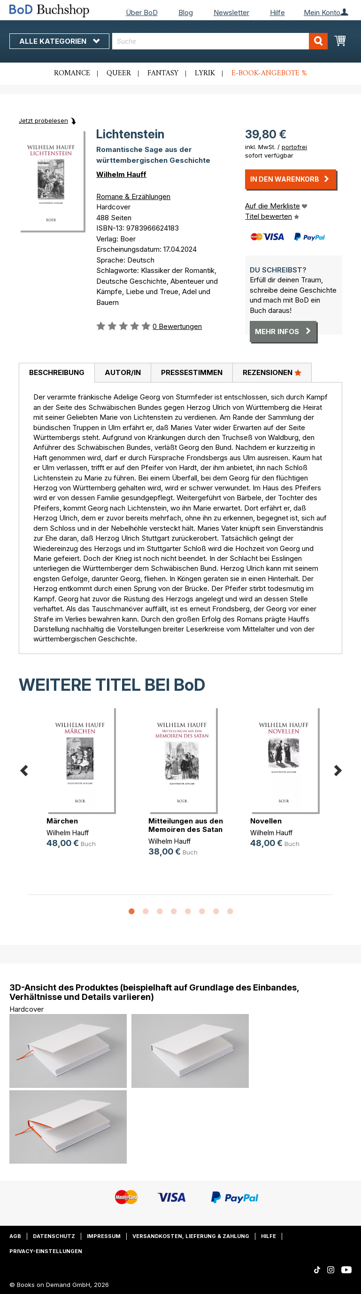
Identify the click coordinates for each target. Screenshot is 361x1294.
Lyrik (205, 73)
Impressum (104, 1236)
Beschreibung (56, 372)
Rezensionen (272, 372)
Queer (119, 73)
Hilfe (277, 12)
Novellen (266, 820)
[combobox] (220, 41)
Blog (185, 12)
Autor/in (123, 372)
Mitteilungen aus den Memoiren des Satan (185, 825)
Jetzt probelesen (43, 120)
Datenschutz (54, 1236)
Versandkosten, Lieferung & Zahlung (190, 1236)
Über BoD (142, 12)
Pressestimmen (192, 372)
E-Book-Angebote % (269, 73)
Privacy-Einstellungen (45, 1251)
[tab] (56, 373)
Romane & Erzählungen (133, 196)
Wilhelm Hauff (121, 174)
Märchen (62, 820)
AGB (15, 1236)
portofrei (294, 147)
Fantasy (162, 73)
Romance (72, 73)
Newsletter (231, 12)
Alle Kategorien (59, 41)
